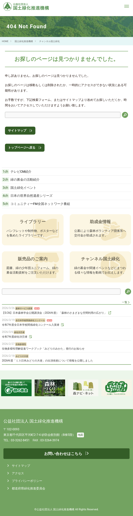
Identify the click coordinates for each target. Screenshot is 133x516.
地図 (80, 435)
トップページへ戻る (21, 147)
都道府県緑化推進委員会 (28, 488)
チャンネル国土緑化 (49, 41)
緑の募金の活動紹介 (21, 179)
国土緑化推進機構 (24, 41)
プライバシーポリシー (26, 481)
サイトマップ (17, 130)
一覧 (124, 302)
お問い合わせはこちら (63, 453)
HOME (5, 41)
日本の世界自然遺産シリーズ (27, 195)
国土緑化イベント (19, 187)
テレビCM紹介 (16, 171)
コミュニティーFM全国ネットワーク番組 (36, 204)
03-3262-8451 (20, 440)
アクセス (17, 473)
